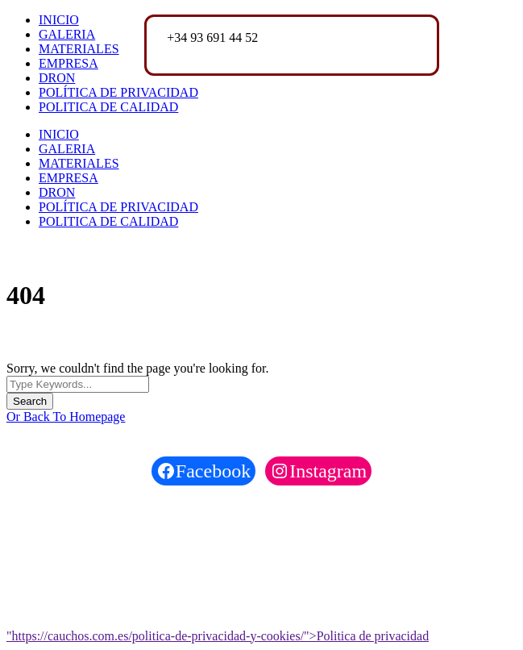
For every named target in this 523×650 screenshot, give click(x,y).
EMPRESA (68, 63)
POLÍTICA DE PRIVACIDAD (118, 92)
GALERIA (67, 34)
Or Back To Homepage (65, 416)
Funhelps (122, 544)
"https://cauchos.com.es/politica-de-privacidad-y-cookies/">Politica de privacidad (217, 636)
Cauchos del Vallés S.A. (103, 513)
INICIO (59, 20)
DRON (57, 78)
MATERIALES (79, 49)
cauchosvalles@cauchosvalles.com (257, 52)
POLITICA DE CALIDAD (108, 107)
